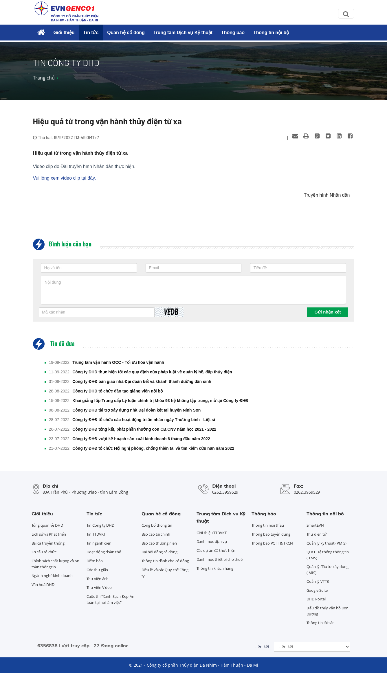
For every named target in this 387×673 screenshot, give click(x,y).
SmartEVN (315, 525)
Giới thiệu (63, 32)
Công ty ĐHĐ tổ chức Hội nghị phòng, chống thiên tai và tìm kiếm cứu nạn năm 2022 (153, 448)
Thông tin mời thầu (268, 525)
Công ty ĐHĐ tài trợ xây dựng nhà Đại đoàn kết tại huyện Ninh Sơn (136, 410)
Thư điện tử (317, 534)
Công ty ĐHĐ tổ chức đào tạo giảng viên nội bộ (117, 391)
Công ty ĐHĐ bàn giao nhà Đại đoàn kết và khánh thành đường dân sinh (141, 381)
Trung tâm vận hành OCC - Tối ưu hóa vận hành (118, 362)
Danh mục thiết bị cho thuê (220, 559)
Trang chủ (44, 78)
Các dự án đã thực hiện (216, 550)
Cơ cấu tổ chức (44, 551)
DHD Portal (316, 599)
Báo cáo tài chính (156, 534)
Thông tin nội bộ (271, 32)
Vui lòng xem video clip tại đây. (64, 178)
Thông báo (233, 32)
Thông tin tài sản (321, 622)
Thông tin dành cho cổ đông (165, 560)
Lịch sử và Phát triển (49, 534)
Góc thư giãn (97, 569)
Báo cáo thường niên (159, 543)
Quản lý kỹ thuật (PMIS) (327, 543)
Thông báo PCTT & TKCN (272, 543)
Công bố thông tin (157, 525)
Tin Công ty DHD (101, 525)
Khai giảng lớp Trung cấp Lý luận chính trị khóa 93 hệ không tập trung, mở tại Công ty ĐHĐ (160, 400)
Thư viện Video (99, 587)
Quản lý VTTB (318, 581)
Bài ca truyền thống (48, 543)
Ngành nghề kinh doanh (52, 575)
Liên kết (261, 646)
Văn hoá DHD (43, 584)
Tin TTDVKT (96, 534)
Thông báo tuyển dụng (271, 534)
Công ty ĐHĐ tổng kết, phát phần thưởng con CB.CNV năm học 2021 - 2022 (144, 429)
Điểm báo (95, 560)
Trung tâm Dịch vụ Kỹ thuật (182, 32)
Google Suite (317, 590)
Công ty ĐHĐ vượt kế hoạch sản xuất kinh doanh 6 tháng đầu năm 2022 (141, 438)
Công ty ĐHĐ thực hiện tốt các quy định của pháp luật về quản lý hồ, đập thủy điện (152, 372)
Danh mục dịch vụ (212, 541)
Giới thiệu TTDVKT (212, 532)
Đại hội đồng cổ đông (159, 551)
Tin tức (91, 32)
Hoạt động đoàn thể (104, 551)
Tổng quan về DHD (47, 525)
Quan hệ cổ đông (126, 32)
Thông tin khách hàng (215, 568)
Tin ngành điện (99, 543)
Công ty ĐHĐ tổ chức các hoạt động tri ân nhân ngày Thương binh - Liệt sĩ (143, 419)
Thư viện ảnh (98, 578)
